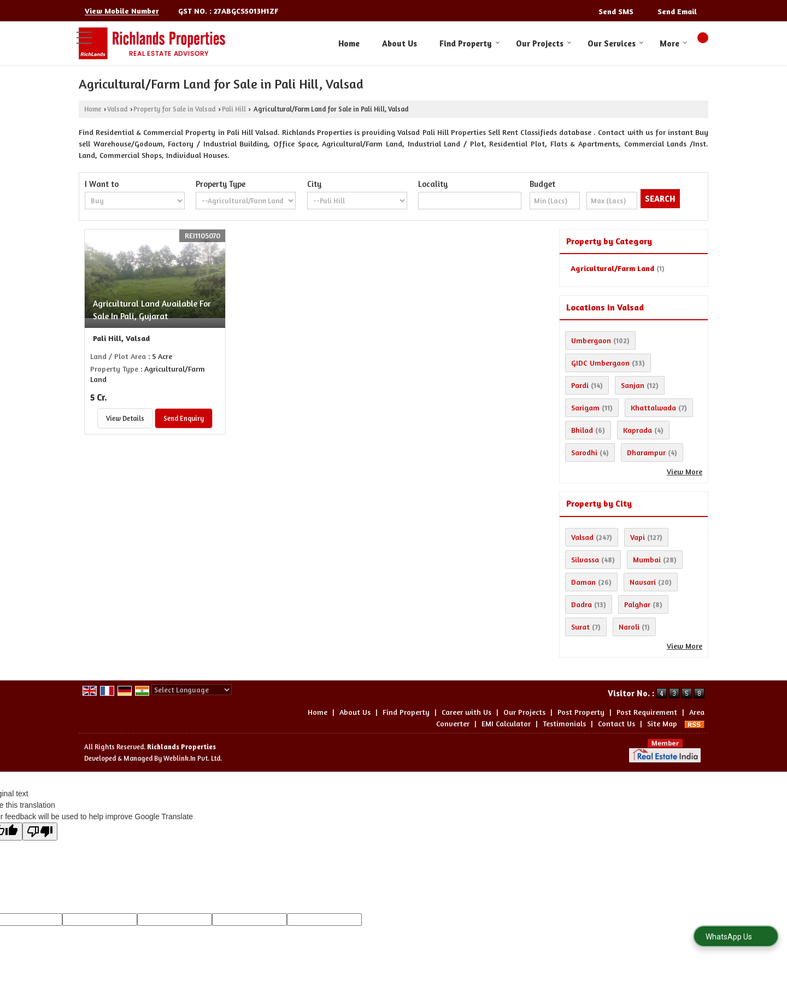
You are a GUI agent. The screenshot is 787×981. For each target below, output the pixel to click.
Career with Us (466, 711)
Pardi (580, 385)
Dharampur (646, 452)
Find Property (469, 43)
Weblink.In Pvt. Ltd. (192, 758)
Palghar (637, 604)
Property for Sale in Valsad (174, 109)
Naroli (629, 626)
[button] (122, 11)
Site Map (662, 723)
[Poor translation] (39, 832)
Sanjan (632, 385)
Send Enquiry (183, 418)
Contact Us (616, 723)
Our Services (616, 43)
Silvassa (585, 559)
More (674, 43)
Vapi (637, 537)
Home (349, 43)
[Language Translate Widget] (191, 689)
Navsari (643, 581)
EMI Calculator (506, 723)
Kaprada (637, 429)
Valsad (117, 109)
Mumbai (647, 559)
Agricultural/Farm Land (612, 268)
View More (684, 471)
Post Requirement (646, 711)
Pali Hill (234, 109)
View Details (125, 418)
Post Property (580, 711)
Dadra (581, 604)
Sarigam (585, 407)
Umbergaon (591, 340)
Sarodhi (584, 452)
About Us (399, 43)
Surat (580, 626)
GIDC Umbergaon (600, 362)
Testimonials (564, 723)
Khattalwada (653, 407)
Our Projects (544, 43)
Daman (583, 581)
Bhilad (582, 429)
